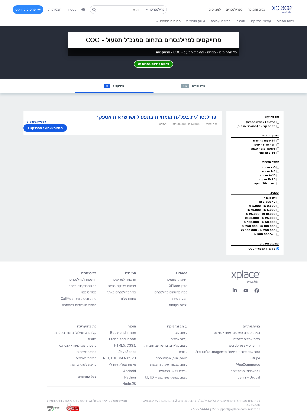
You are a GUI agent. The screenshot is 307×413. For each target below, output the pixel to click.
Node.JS (129, 384)
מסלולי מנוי (88, 293)
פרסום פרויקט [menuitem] (30, 9)
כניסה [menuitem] (75, 9)
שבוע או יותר (267, 153)
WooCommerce (248, 365)
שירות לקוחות (178, 305)
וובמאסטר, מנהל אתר (245, 371)
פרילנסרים (193, 86)
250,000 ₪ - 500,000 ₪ (258, 230)
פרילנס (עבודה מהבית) (260, 122)
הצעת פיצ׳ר (179, 299)
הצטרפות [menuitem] (57, 9)
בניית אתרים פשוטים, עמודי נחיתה (237, 333)
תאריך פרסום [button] (270, 136)
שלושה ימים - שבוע (263, 149)
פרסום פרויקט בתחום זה (153, 63)
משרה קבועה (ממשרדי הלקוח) (255, 126)
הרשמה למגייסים (124, 280)
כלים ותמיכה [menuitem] (253, 9)
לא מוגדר (269, 198)
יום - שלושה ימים (264, 145)
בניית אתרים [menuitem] (283, 21)
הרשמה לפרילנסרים (82, 280)
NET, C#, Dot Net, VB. (119, 359)
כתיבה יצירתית (86, 352)
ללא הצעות (268, 167)
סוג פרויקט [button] (272, 117)
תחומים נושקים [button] (269, 244)
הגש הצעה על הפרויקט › (44, 128)
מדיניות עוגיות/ (101, 401)
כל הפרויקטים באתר (82, 286)
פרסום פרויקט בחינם (122, 286)
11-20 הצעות (267, 179)
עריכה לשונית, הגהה (82, 365)
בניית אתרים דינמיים (246, 339)
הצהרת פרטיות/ (82, 401)
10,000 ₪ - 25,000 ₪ (260, 214)
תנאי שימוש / (118, 401)
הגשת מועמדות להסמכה (79, 305)
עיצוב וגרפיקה (177, 327)
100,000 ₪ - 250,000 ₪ (258, 226)
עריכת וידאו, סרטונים (173, 371)
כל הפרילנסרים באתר (121, 293)
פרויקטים (114, 86)
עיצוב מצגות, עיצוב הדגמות (168, 365)
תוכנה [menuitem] (238, 21)
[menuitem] (85, 9)
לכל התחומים (87, 377)
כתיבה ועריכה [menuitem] (218, 21)
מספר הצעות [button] (270, 162)
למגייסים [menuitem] (211, 9)
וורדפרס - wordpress (244, 346)
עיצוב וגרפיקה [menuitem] (258, 21)
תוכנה (131, 327)
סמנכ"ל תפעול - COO (261, 249)
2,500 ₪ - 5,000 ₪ (262, 206)
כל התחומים (228, 52)
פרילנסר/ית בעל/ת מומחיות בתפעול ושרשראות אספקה (155, 117)
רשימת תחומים (177, 280)
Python (130, 378)
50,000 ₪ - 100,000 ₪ (259, 222)
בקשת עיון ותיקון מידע (59, 401)
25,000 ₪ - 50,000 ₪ (260, 218)
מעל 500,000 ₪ (264, 234)
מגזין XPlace (178, 286)
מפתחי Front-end (122, 339)
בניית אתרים (251, 327)
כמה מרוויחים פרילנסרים (170, 293)
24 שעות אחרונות (264, 141)
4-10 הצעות (267, 175)
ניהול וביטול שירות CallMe (78, 299)
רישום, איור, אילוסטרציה (171, 359)
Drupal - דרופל (249, 378)
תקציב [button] (274, 193)
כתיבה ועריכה (86, 327)
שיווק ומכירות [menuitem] (193, 21)
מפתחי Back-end (123, 333)
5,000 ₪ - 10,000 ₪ (261, 210)
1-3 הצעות (268, 171)
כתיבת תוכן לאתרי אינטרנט (77, 346)
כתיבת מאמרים (86, 359)
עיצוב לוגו (180, 333)
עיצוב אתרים (179, 339)
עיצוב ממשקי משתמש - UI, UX (166, 378)
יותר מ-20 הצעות (264, 183)
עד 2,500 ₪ (267, 202)
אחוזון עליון (128, 299)
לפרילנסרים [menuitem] (231, 9)
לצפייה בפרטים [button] (36, 122)
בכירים (211, 52)
